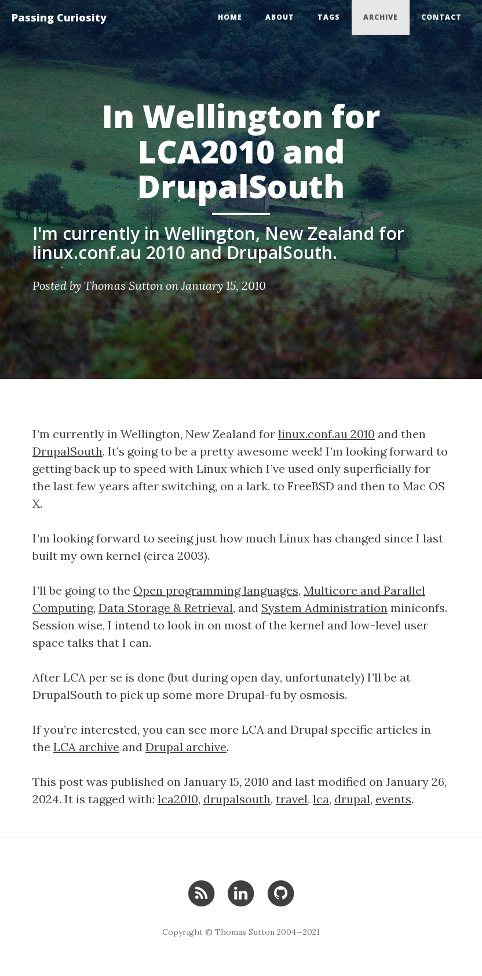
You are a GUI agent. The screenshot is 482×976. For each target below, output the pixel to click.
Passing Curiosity (59, 17)
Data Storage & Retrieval (165, 607)
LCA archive (86, 747)
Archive (380, 17)
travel (292, 799)
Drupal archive (186, 747)
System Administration (324, 607)
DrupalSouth (67, 451)
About (279, 17)
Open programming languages (215, 590)
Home (230, 17)
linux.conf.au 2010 (326, 434)
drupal (352, 799)
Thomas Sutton (123, 285)
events (393, 799)
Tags (328, 17)
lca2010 (178, 799)
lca (321, 799)
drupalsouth (237, 799)
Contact (441, 17)
